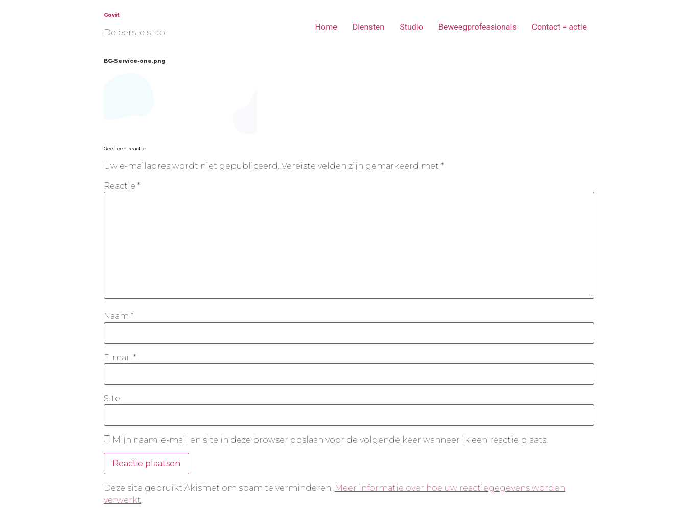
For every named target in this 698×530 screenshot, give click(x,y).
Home (326, 27)
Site (112, 399)
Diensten (369, 27)
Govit (112, 15)
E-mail (120, 358)
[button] (180, 103)
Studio (411, 27)
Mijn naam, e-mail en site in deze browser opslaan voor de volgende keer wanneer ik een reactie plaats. (330, 440)
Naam (118, 316)
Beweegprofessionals (477, 27)
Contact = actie (559, 27)
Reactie (122, 186)
